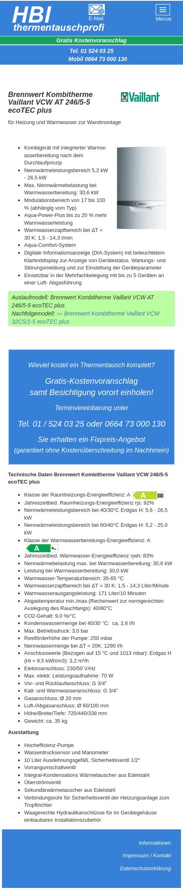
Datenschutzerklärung (145, 868)
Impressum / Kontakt (147, 855)
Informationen (155, 843)
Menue (164, 19)
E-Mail (96, 18)
